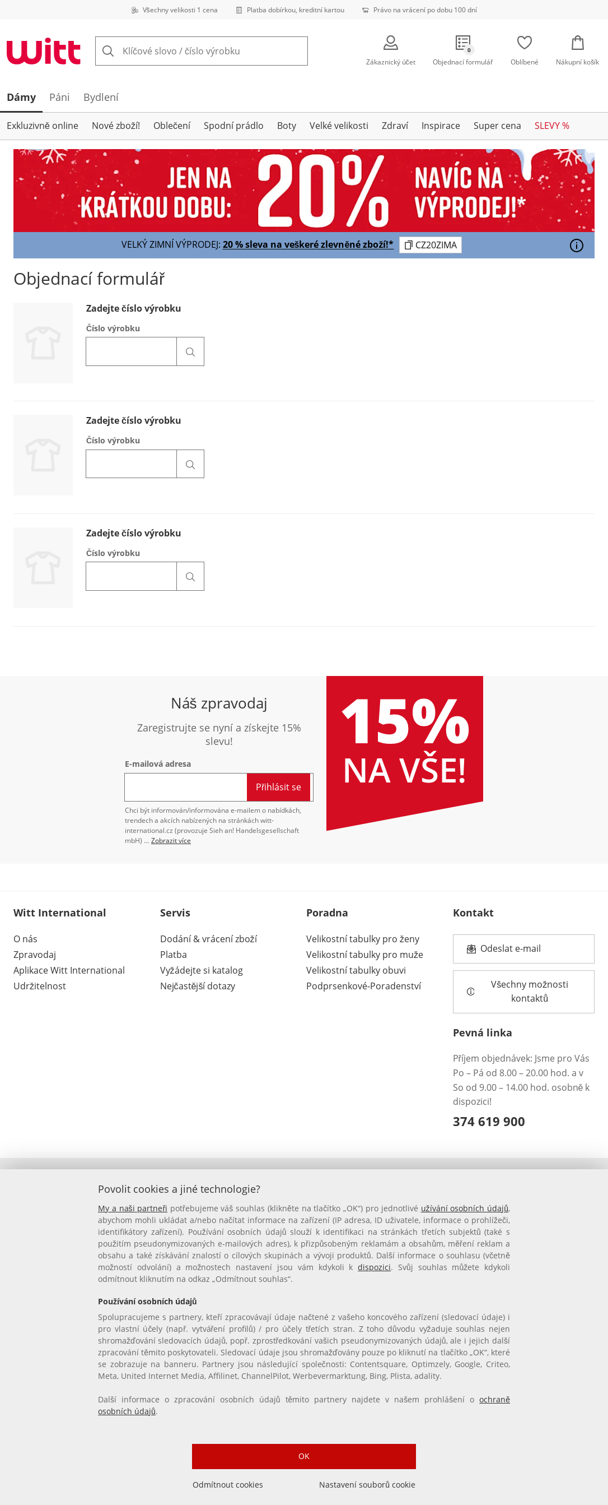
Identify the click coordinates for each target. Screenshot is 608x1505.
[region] (304, 1337)
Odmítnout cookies (228, 1484)
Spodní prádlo (234, 125)
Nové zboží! (116, 125)
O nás (25, 939)
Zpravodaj (34, 954)
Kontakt (473, 912)
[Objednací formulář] (463, 51)
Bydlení (101, 97)
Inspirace (441, 125)
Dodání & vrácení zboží (208, 939)
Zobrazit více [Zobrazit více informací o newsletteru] (171, 840)
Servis (175, 912)
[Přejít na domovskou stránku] (44, 51)
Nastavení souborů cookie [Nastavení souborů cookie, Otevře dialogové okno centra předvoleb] (367, 1484)
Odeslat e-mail (524, 951)
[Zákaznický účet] (390, 51)
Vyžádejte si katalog (201, 970)
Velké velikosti (339, 125)
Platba (173, 954)
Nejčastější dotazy (198, 986)
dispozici (374, 1267)
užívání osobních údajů (464, 1208)
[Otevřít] (577, 245)
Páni (59, 97)
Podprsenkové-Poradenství (363, 986)
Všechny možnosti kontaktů (519, 991)
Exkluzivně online (42, 125)
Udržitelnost (39, 986)
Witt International (59, 912)
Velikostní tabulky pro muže (364, 954)
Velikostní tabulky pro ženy (362, 939)
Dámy (21, 97)
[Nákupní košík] (578, 51)
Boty (286, 125)
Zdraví (395, 125)
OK (304, 1456)
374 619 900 (489, 1121)
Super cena (497, 125)
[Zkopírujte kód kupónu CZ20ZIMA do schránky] (430, 245)
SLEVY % (552, 125)
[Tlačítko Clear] (281, 51)
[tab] (21, 97)
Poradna (327, 912)
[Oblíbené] (525, 51)
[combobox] (219, 51)
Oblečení (171, 125)
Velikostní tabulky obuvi (356, 970)
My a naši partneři (132, 1208)
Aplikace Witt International (69, 970)
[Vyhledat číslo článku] (190, 351)
